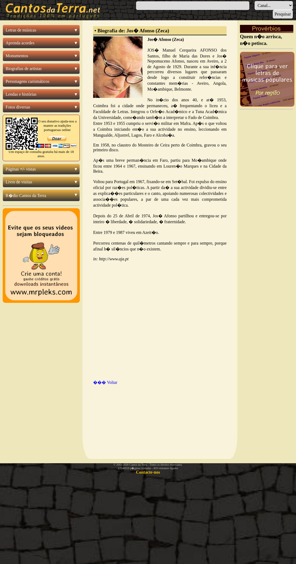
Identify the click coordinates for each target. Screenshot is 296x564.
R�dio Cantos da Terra (26, 195)
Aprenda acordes (20, 43)
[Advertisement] (121, 416)
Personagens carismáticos (27, 81)
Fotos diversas (18, 107)
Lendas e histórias (21, 94)
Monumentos (17, 55)
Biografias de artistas (24, 68)
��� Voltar (105, 382)
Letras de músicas (21, 30)
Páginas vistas (21, 169)
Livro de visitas (19, 182)
